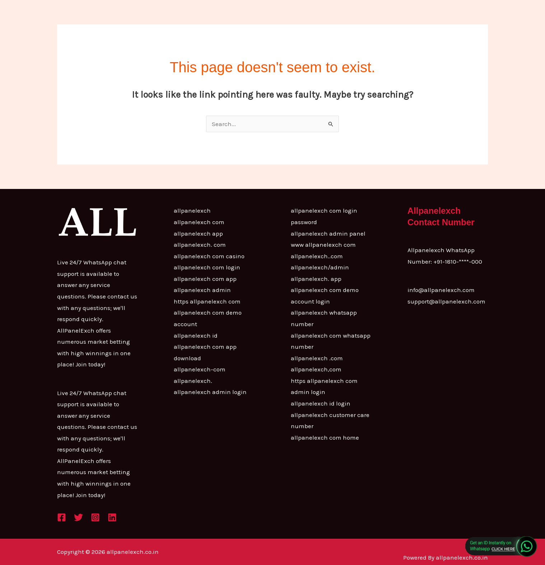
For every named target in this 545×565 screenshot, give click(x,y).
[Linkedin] (112, 517)
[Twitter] (78, 517)
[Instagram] (95, 517)
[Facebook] (61, 517)
